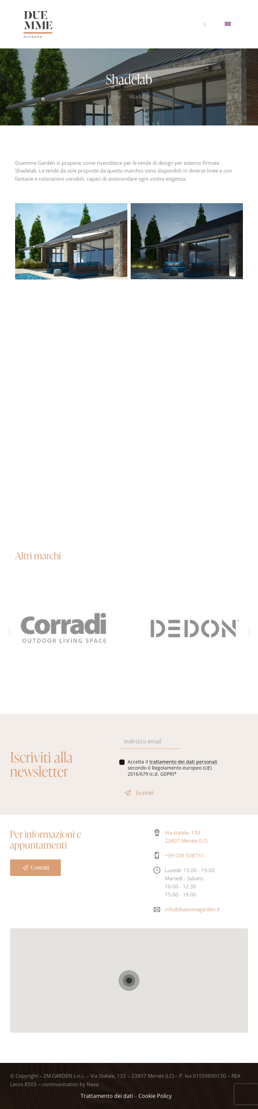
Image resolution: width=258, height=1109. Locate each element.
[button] (9, 631)
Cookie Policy (155, 1096)
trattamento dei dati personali (183, 762)
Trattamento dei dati (107, 1096)
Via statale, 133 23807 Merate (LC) (186, 836)
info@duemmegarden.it (192, 909)
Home (115, 97)
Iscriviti (145, 793)
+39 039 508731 (184, 855)
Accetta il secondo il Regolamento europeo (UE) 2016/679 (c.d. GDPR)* (172, 768)
